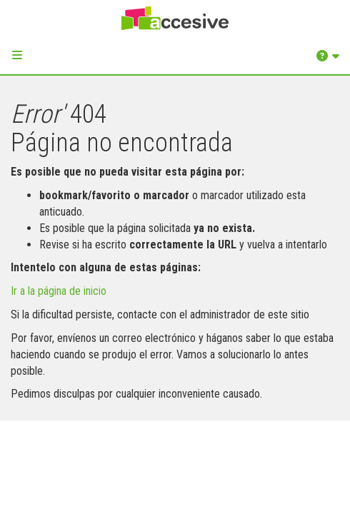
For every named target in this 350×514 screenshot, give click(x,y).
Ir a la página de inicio (58, 291)
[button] (17, 55)
